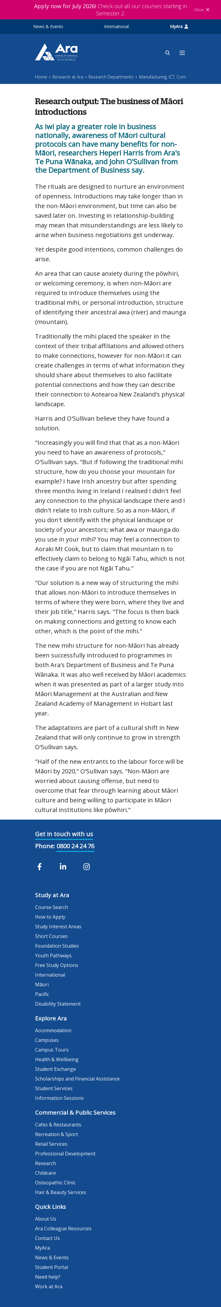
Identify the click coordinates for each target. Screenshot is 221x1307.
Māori (42, 984)
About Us (45, 1218)
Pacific (42, 994)
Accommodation (53, 1030)
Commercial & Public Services (75, 1112)
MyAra (179, 26)
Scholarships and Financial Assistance (77, 1078)
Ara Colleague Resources (63, 1228)
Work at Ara (48, 1286)
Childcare (45, 1173)
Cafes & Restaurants (58, 1124)
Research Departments (111, 77)
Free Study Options (56, 965)
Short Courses (51, 936)
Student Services (54, 1088)
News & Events (48, 26)
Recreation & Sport (56, 1134)
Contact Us (47, 1238)
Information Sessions (59, 1098)
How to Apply (50, 917)
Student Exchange (55, 1069)
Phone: (45, 846)
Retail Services (51, 1144)
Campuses (47, 1040)
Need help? (47, 1276)
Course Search (51, 907)
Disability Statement (58, 1003)
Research (45, 1163)
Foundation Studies (57, 946)
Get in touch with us (64, 834)
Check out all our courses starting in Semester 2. (110, 9)
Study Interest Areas (58, 926)
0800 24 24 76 (75, 846)
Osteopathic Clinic (55, 1182)
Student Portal (51, 1267)
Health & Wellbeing (57, 1059)
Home (41, 77)
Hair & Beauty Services (60, 1192)
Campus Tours (52, 1049)
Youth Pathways (53, 955)
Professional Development (65, 1153)
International (116, 26)
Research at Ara (68, 77)
